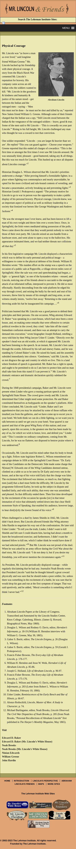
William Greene (10, 756)
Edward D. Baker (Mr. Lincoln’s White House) (27, 741)
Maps (41, 784)
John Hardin (9, 760)
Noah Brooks (9, 745)
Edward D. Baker (11, 738)
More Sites (54, 784)
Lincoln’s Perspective (45, 781)
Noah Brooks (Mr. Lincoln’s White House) (24, 749)
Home (7, 781)
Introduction (21, 781)
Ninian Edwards (11, 753)
